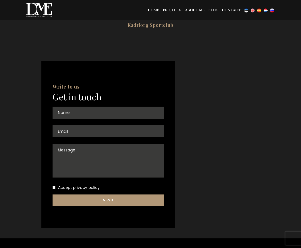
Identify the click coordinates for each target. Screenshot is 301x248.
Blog (213, 9)
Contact (231, 9)
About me (195, 9)
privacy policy (86, 187)
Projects (172, 9)
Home (153, 9)
